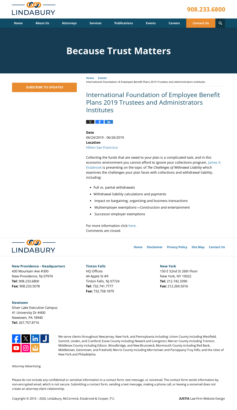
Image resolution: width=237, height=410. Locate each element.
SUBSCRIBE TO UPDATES (44, 87)
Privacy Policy (177, 247)
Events (151, 23)
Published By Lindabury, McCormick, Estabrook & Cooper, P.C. (206, 9)
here (132, 225)
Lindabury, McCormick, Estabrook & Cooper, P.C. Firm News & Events (34, 9)
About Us (42, 23)
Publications (123, 23)
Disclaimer (155, 247)
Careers (174, 23)
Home (18, 23)
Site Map (198, 247)
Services (95, 23)
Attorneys (69, 23)
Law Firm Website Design (202, 398)
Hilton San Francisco (102, 147)
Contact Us (201, 23)
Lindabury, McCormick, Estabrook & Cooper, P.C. (81, 398)
